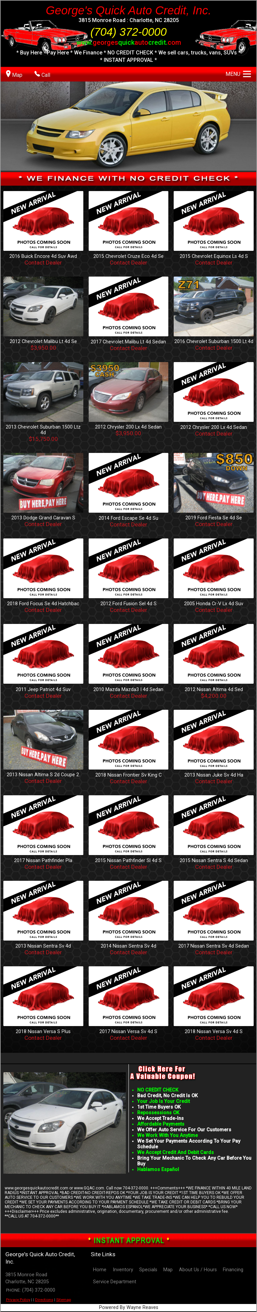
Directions (44, 1299)
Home (99, 1270)
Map (168, 1270)
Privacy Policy (18, 1299)
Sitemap (63, 1299)
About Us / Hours (198, 1270)
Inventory (123, 1270)
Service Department (114, 1282)
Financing (233, 1270)
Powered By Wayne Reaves (128, 1307)
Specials (148, 1270)
